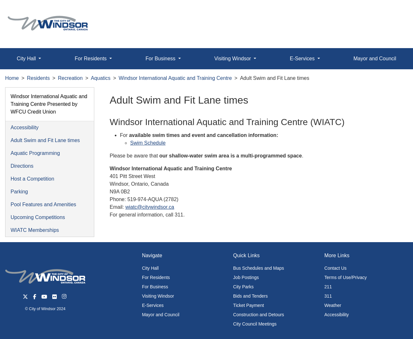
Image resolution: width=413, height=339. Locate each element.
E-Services (153, 305)
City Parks (243, 286)
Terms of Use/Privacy (345, 277)
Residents (38, 78)
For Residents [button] (91, 58)
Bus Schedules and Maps (258, 268)
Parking (19, 191)
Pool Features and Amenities (43, 204)
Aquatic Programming (35, 153)
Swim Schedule (147, 143)
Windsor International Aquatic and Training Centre (175, 78)
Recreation (70, 78)
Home (12, 78)
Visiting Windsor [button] (233, 58)
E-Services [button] (303, 58)
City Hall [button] (27, 58)
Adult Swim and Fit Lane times (45, 140)
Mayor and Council (374, 58)
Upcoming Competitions (38, 217)
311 (328, 296)
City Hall (150, 268)
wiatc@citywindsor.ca (149, 207)
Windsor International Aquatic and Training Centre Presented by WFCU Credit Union (49, 104)
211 (328, 286)
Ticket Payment (248, 305)
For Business (155, 286)
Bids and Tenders (250, 296)
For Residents (156, 277)
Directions (22, 166)
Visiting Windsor (158, 296)
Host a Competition (32, 179)
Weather (332, 305)
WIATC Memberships (35, 230)
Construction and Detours (258, 314)
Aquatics (100, 78)
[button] (393, 12)
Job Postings (246, 277)
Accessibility (24, 127)
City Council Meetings (254, 323)
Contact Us (335, 268)
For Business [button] (161, 58)
